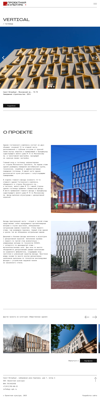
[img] (26, 338)
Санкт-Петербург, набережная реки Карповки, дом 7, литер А (29, 378)
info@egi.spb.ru (10, 389)
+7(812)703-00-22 (10, 386)
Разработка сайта (89, 395)
